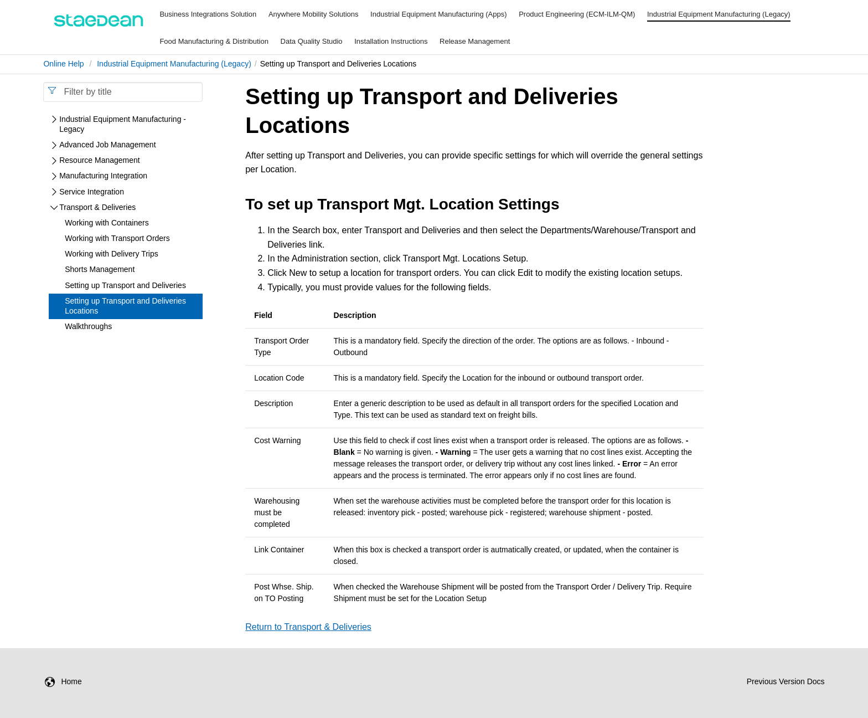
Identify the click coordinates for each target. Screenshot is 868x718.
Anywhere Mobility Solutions (313, 14)
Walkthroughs (88, 326)
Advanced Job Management (107, 144)
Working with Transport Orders (117, 238)
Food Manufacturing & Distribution (213, 41)
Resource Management (99, 160)
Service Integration (91, 191)
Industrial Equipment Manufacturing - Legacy (122, 124)
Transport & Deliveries (97, 207)
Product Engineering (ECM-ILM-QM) (577, 14)
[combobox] (123, 92)
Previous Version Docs (786, 681)
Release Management (475, 41)
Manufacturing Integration (103, 175)
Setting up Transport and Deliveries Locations (125, 305)
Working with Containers (106, 222)
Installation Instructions (390, 41)
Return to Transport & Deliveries (308, 627)
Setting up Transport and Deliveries (125, 285)
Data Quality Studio (312, 41)
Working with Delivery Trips (111, 253)
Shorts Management (100, 269)
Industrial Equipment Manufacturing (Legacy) (718, 14)
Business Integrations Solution (207, 14)
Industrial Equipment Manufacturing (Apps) (438, 14)
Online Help (63, 63)
